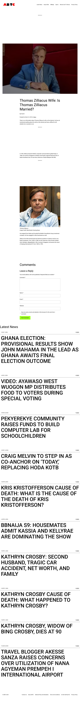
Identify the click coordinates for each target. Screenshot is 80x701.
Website (22, 305)
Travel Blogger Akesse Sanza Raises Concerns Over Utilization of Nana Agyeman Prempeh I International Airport (35, 663)
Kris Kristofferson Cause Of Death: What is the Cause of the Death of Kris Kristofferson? (40, 496)
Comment (22, 277)
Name (21, 293)
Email (21, 299)
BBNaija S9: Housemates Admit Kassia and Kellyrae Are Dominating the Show (37, 531)
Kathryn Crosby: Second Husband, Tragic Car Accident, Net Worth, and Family (35, 565)
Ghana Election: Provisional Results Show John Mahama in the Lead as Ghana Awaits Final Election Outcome (40, 349)
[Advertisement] (40, 29)
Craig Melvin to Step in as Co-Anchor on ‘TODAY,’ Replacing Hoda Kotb (36, 461)
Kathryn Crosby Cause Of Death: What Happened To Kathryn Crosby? (36, 600)
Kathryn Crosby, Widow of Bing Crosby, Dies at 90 (37, 628)
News (35, 117)
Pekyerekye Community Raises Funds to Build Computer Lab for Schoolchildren (32, 427)
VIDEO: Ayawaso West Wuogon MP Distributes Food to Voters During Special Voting (33, 389)
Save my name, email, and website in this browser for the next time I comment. (38, 313)
